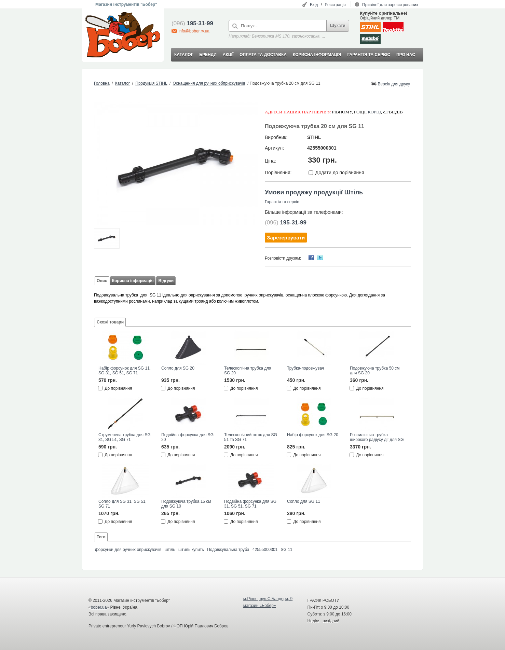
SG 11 (286, 549)
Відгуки (166, 280)
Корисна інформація (133, 280)
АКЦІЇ (228, 54)
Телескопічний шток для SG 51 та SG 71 (250, 437)
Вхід (314, 4)
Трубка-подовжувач (305, 368)
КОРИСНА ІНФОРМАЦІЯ (317, 54)
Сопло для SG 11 (303, 501)
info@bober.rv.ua (193, 31)
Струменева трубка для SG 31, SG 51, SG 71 (124, 437)
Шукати (337, 25)
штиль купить (191, 549)
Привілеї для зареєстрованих (390, 4)
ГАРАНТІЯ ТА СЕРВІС (368, 54)
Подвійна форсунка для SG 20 (187, 437)
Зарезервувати (286, 237)
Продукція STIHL (151, 83)
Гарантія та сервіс (282, 201)
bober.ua (99, 607)
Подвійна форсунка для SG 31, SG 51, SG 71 (250, 504)
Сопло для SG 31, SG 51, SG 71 (122, 504)
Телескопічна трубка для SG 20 (247, 370)
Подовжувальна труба (228, 549)
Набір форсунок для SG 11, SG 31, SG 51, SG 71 (124, 370)
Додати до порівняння (339, 172)
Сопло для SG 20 (177, 368)
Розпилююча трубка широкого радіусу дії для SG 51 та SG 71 (377, 437)
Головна (102, 83)
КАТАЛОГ (183, 54)
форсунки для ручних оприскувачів (128, 549)
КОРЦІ (374, 111)
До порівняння (118, 388)
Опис (102, 280)
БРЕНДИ (207, 54)
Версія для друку (390, 83)
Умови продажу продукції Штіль (314, 192)
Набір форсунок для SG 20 (312, 434)
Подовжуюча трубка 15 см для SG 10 (186, 504)
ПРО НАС (405, 54)
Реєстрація (335, 4)
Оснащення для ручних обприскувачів (209, 83)
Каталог (122, 83)
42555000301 (264, 549)
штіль (170, 549)
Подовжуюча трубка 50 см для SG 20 (375, 370)
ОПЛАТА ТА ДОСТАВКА (263, 54)
